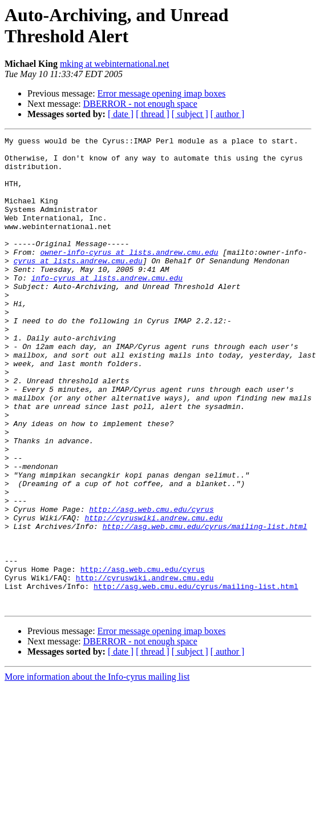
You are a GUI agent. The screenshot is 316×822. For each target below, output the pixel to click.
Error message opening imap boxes (162, 93)
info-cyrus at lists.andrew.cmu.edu (107, 307)
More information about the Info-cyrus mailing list (97, 771)
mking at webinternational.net (114, 64)
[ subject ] (190, 114)
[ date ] (120, 114)
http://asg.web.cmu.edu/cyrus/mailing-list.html (205, 605)
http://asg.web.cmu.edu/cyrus (151, 584)
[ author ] (227, 114)
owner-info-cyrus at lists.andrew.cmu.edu (129, 276)
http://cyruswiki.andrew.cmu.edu (153, 595)
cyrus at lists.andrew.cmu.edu (78, 286)
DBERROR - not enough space (140, 104)
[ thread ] (152, 114)
